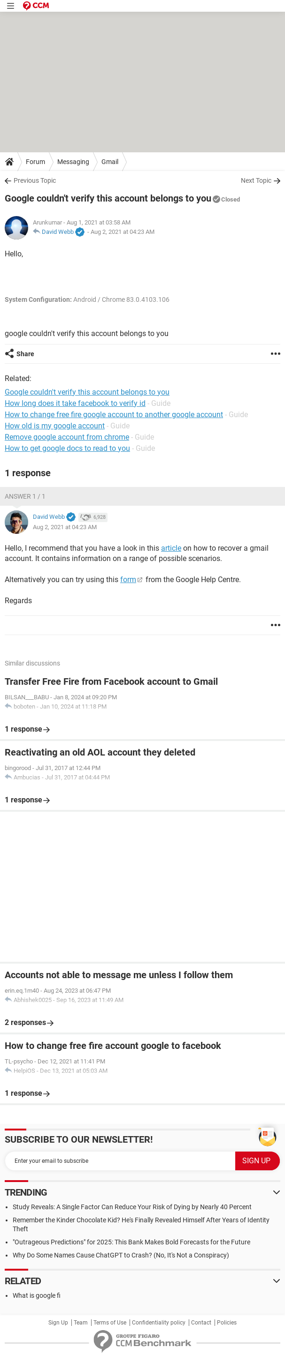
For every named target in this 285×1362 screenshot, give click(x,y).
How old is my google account (55, 425)
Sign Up (58, 1322)
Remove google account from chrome (67, 437)
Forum (35, 161)
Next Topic (256, 180)
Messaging (73, 161)
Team (81, 1322)
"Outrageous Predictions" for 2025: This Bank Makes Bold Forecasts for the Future (131, 1242)
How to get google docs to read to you (67, 448)
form (128, 579)
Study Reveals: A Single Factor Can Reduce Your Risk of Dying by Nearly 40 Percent (132, 1207)
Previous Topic (35, 180)
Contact (201, 1322)
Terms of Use (109, 1322)
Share (25, 354)
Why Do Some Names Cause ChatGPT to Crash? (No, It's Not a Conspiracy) (121, 1255)
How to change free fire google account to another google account (114, 414)
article (171, 548)
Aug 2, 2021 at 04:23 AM (122, 231)
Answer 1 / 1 (25, 496)
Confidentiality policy (158, 1322)
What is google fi (37, 1295)
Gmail (109, 161)
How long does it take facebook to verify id (75, 403)
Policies (227, 1322)
